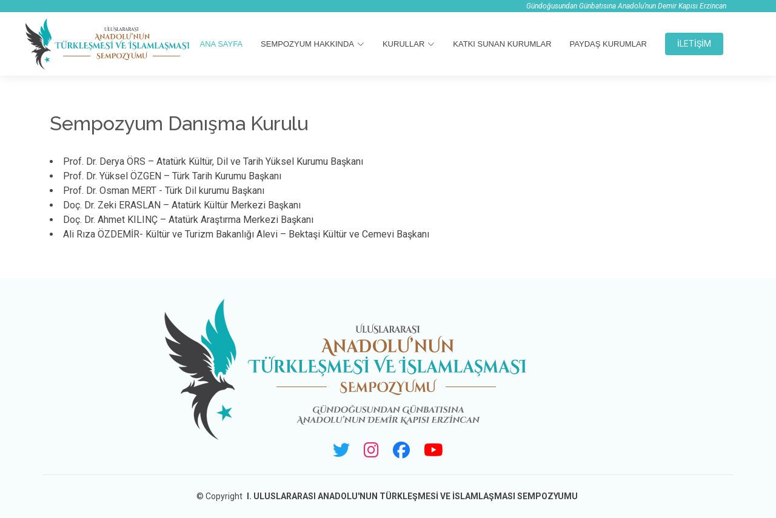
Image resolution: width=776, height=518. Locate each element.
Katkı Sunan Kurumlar (502, 43)
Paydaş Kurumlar (608, 43)
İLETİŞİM (694, 43)
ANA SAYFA (221, 43)
